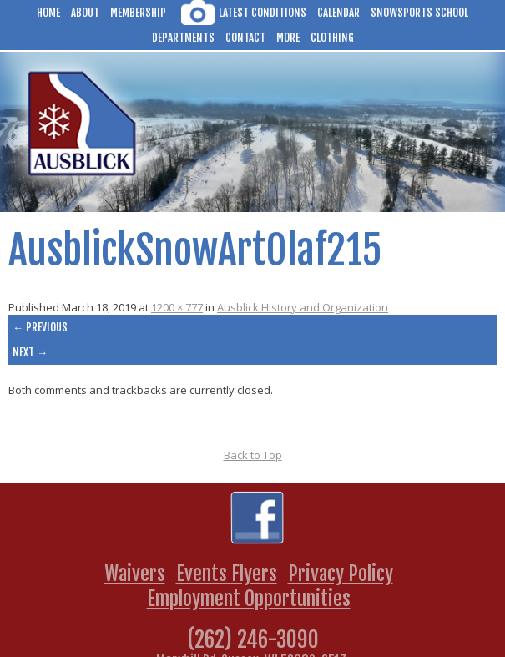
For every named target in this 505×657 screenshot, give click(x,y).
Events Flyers (226, 573)
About (85, 12)
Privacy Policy (340, 573)
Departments (183, 37)
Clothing (332, 37)
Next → (30, 352)
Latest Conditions (262, 12)
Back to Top (253, 454)
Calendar (338, 12)
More (288, 37)
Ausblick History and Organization (302, 307)
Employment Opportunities (249, 598)
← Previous (40, 327)
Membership (138, 12)
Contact (245, 37)
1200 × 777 (177, 307)
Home (48, 12)
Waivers (134, 573)
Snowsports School (419, 12)
